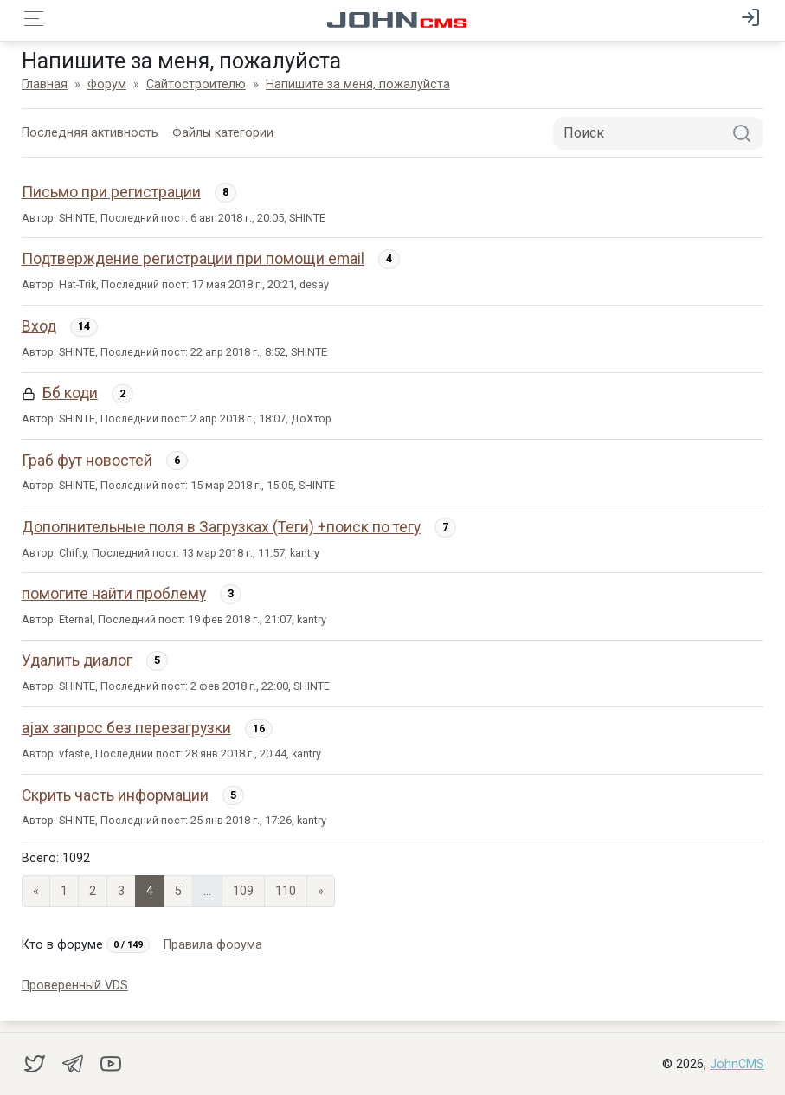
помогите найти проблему (114, 593)
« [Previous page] (36, 891)
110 (285, 891)
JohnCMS (737, 1064)
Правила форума (213, 944)
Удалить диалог (77, 660)
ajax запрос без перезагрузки (126, 728)
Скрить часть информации (115, 795)
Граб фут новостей (87, 460)
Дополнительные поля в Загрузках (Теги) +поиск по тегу (221, 527)
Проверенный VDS (75, 985)
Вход (39, 326)
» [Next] (321, 891)
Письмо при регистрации (111, 192)
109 (243, 891)
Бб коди (70, 393)
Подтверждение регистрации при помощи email (193, 258)
